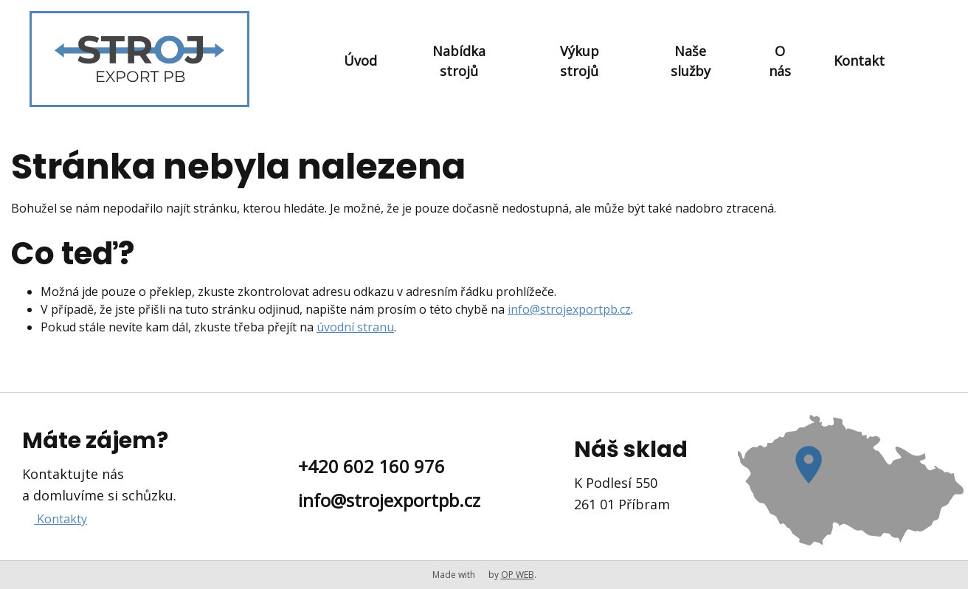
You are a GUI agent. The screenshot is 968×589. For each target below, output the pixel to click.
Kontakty (60, 519)
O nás (780, 61)
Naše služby (691, 61)
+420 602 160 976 (371, 466)
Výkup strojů (579, 61)
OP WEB (517, 574)
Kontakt (859, 60)
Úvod (360, 60)
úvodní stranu (355, 327)
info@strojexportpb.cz (569, 309)
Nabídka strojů (458, 61)
